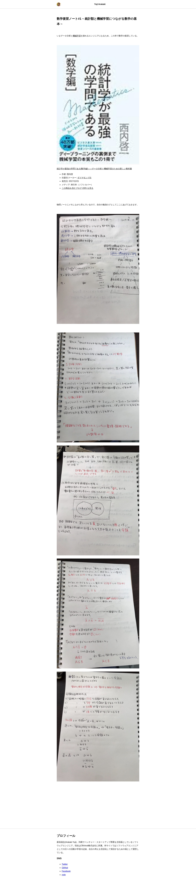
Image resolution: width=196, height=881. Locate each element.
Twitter (65, 864)
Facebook (66, 871)
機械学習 (77, 36)
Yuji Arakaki (100, 4)
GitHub (65, 868)
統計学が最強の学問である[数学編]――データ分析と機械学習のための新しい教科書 (94, 169)
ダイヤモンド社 (84, 178)
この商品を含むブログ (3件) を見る (77, 188)
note (64, 875)
